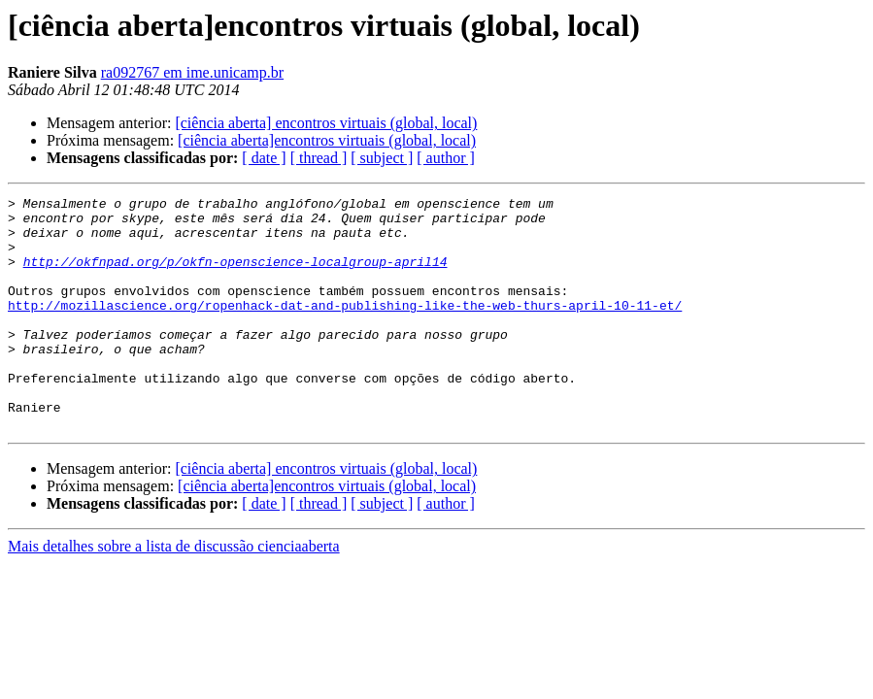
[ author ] (446, 158)
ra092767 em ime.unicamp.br (192, 72)
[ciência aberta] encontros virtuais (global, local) (326, 123)
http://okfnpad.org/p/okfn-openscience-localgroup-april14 (235, 275)
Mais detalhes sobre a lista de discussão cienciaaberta (174, 592)
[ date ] (263, 158)
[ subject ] (382, 158)
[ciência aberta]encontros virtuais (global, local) (327, 140)
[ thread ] (319, 158)
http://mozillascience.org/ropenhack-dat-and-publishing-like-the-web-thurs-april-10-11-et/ (345, 328)
